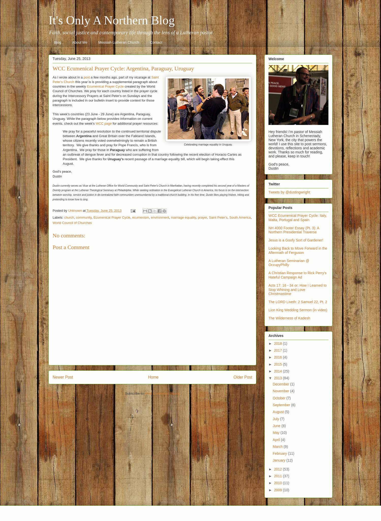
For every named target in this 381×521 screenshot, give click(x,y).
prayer (202, 217)
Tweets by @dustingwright (289, 192)
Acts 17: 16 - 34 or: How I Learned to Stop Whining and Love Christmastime (297, 289)
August (279, 412)
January (280, 460)
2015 (278, 364)
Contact (156, 42)
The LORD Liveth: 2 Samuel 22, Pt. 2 (297, 302)
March (278, 447)
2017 (278, 350)
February (280, 453)
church (69, 217)
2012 (278, 469)
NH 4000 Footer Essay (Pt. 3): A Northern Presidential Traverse (293, 230)
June (277, 426)
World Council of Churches (72, 223)
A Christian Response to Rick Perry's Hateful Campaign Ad (297, 275)
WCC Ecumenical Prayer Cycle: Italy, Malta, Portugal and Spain (297, 218)
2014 (278, 371)
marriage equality (183, 217)
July (276, 419)
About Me (79, 42)
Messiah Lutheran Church (118, 42)
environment (160, 217)
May (276, 433)
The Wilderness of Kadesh (289, 318)
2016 (278, 357)
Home (153, 377)
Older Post (242, 377)
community (84, 217)
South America (240, 217)
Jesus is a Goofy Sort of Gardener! (295, 240)
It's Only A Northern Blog (112, 20)
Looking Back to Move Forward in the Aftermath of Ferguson (297, 250)
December (281, 384)
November (281, 391)
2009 (278, 490)
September (282, 405)
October (280, 398)
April (277, 440)
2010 (278, 483)
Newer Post (63, 377)
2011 (278, 476)
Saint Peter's (218, 217)
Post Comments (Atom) (162, 393)
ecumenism (140, 217)
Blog (57, 42)
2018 (278, 343)
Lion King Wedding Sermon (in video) (297, 310)
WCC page (104, 123)
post (87, 77)
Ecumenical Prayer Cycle (105, 86)
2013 (278, 378)
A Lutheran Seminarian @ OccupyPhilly (288, 263)
